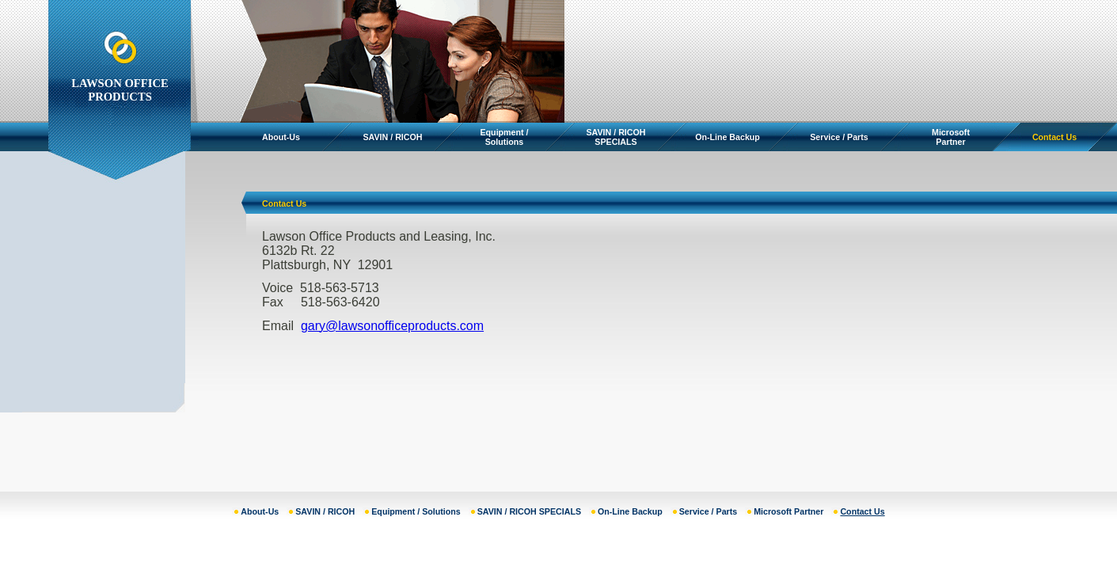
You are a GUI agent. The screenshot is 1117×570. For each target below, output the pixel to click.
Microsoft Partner (951, 136)
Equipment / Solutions (505, 136)
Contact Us (1054, 137)
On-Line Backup (727, 137)
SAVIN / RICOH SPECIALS (616, 136)
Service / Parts (839, 137)
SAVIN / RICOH (393, 137)
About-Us (281, 137)
